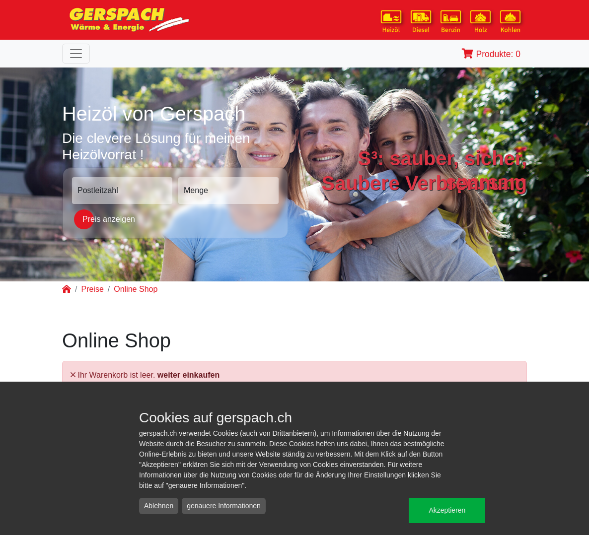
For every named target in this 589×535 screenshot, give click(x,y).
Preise (92, 289)
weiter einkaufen (188, 375)
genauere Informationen (224, 506)
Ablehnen (158, 506)
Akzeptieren (447, 510)
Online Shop (135, 289)
